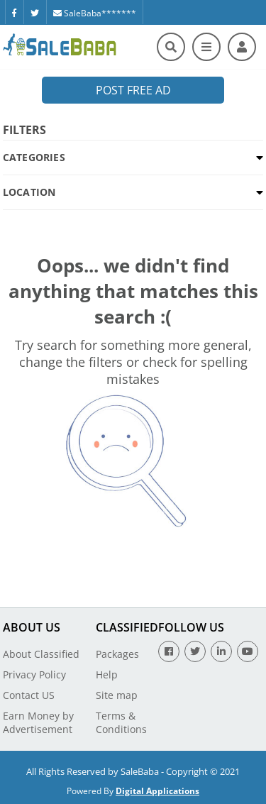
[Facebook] (14, 12)
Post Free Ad (133, 90)
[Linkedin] (221, 651)
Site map (117, 695)
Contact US (29, 695)
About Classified (41, 654)
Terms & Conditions (121, 722)
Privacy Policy (34, 674)
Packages (117, 654)
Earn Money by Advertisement (38, 722)
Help (107, 674)
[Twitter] (34, 12)
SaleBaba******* (94, 13)
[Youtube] (247, 651)
